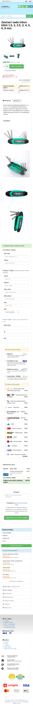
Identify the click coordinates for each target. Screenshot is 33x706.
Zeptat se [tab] (17, 100)
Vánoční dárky (7, 593)
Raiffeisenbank (16, 433)
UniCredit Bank (16, 419)
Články (6, 643)
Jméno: (6, 276)
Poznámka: (16, 492)
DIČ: (5, 338)
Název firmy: (7, 325)
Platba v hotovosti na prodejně (16, 455)
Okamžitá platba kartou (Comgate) (16, 396)
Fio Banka (16, 446)
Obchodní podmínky (9, 626)
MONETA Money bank (16, 413)
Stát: (5, 309)
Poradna (6, 642)
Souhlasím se (16, 504)
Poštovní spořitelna (16, 428)
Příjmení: (6, 282)
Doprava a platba (8, 622)
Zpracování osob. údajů (10, 648)
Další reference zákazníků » (16, 581)
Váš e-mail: (7, 253)
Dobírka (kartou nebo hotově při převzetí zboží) (16, 390)
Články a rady (7, 607)
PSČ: (5, 302)
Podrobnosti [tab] (7, 100)
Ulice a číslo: (7, 289)
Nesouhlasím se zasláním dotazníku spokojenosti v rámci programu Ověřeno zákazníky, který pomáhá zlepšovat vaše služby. (17, 510)
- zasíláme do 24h (11, 586)
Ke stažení (7, 645)
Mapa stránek (7, 647)
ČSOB (16, 424)
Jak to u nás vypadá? (9, 624)
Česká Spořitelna (16, 450)
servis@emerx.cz (7, 1)
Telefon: (6, 260)
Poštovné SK (6, 538)
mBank (16, 437)
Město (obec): (8, 296)
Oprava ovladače (7, 532)
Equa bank (16, 407)
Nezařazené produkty (9, 627)
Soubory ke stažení (8, 600)
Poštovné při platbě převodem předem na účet (16, 402)
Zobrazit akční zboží (16, 546)
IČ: (5, 331)
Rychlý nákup (10, 70)
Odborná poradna (8, 597)
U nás (4, 541)
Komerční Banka (16, 441)
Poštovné (5, 535)
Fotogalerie (6, 604)
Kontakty (6, 621)
